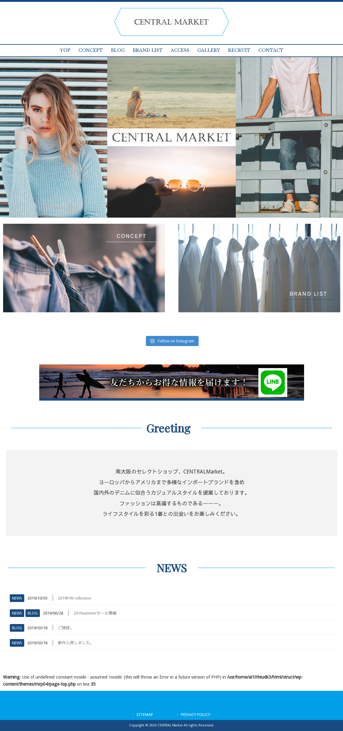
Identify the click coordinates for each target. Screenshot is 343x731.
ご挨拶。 (66, 628)
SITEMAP (144, 714)
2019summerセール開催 (95, 613)
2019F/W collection (74, 598)
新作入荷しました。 (76, 643)
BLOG (33, 613)
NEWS (17, 598)
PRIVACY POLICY (195, 714)
